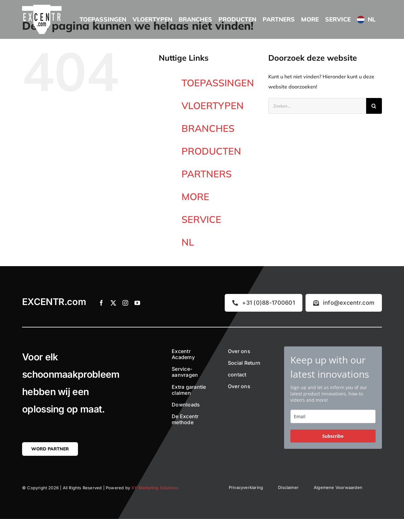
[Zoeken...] (317, 106)
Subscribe (332, 436)
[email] (333, 416)
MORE (195, 197)
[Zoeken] (374, 106)
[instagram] (125, 303)
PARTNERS (206, 174)
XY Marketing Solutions (154, 487)
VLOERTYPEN (212, 106)
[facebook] (101, 303)
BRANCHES (208, 128)
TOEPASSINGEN (217, 83)
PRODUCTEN (211, 151)
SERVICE (201, 219)
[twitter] (113, 303)
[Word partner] (50, 449)
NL (187, 242)
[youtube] (137, 303)
